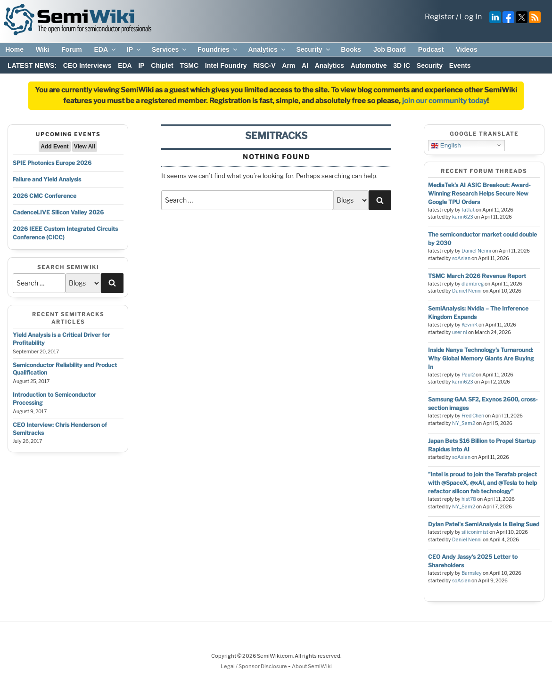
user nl (459, 332)
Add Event (54, 146)
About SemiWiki (312, 666)
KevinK (469, 325)
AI (305, 65)
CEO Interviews (87, 65)
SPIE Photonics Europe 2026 (52, 162)
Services (170, 49)
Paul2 (468, 375)
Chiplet (162, 65)
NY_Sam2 (463, 423)
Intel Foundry (226, 65)
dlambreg (472, 284)
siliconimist (474, 532)
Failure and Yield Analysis (47, 179)
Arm (288, 65)
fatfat (468, 210)
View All (84, 146)
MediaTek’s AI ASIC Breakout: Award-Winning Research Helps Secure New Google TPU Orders (479, 193)
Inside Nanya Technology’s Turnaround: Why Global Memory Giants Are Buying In (481, 358)
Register (439, 16)
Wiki (42, 49)
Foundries (218, 49)
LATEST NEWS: (32, 65)
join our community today (444, 101)
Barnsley (471, 573)
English (446, 145)
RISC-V (264, 65)
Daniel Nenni (476, 251)
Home (14, 49)
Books (351, 49)
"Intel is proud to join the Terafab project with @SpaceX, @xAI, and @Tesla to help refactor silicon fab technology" (482, 483)
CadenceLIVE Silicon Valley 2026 (58, 212)
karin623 (462, 217)
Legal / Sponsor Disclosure (254, 666)
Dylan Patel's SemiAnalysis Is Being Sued (483, 524)
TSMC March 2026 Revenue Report (477, 275)
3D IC (401, 65)
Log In (471, 16)
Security (313, 49)
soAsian (461, 258)
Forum (71, 49)
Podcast (431, 49)
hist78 (468, 499)
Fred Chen (472, 416)
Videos (467, 49)
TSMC (189, 65)
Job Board (389, 49)
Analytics (267, 49)
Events (460, 65)
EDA (105, 49)
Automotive (369, 65)
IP (134, 49)
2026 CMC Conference (44, 195)
